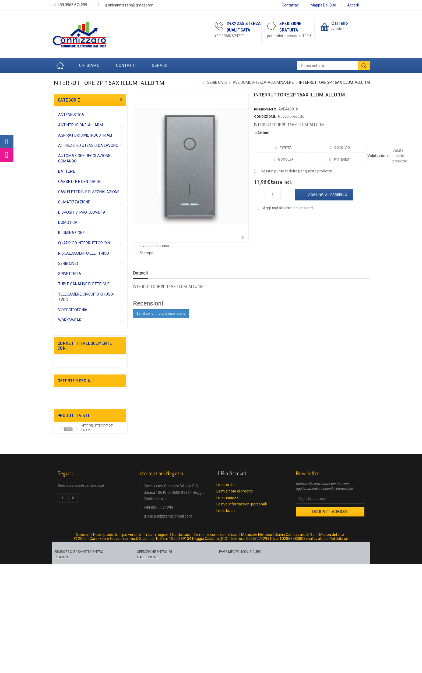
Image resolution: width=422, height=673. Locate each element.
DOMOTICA (68, 222)
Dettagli (140, 273)
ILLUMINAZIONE (71, 233)
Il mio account (231, 575)
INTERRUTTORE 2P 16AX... (97, 502)
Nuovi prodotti (105, 642)
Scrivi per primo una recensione (160, 313)
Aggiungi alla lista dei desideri (287, 208)
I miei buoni (225, 613)
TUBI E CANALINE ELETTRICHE (84, 284)
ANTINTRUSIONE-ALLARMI (81, 125)
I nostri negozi (156, 642)
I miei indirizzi (227, 600)
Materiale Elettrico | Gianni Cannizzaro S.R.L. (278, 642)
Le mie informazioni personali (241, 606)
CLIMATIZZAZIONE (74, 202)
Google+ (282, 159)
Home (61, 65)
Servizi (159, 65)
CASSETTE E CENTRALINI (79, 181)
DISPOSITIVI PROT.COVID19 (81, 212)
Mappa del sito (323, 5)
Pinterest (339, 159)
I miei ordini (225, 587)
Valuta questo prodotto (399, 155)
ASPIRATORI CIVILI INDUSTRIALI (85, 135)
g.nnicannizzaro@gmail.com (129, 5)
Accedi (353, 5)
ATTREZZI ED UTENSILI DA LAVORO (88, 145)
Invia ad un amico (154, 246)
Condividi (339, 147)
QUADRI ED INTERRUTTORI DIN (84, 243)
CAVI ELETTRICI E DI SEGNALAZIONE (88, 192)
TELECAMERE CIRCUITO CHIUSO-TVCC (86, 297)
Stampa (146, 253)
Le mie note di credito (234, 593)
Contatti (126, 65)
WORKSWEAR (70, 320)
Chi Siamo (89, 65)
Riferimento (265, 109)
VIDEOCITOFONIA (72, 310)
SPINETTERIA (69, 274)
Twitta (282, 147)
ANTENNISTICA (71, 115)
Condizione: (265, 117)
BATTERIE (66, 171)
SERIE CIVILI (68, 263)
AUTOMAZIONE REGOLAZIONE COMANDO (84, 158)
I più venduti (131, 642)
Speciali (82, 642)
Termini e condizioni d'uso (215, 642)
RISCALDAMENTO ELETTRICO (83, 253)
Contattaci (291, 5)
